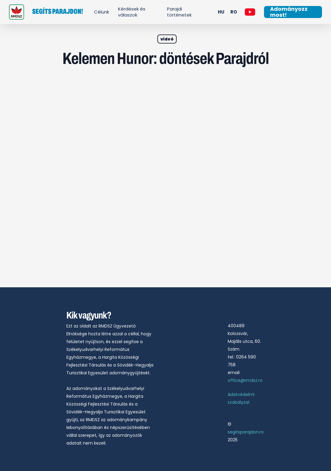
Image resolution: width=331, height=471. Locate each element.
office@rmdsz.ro (245, 380)
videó (167, 39)
